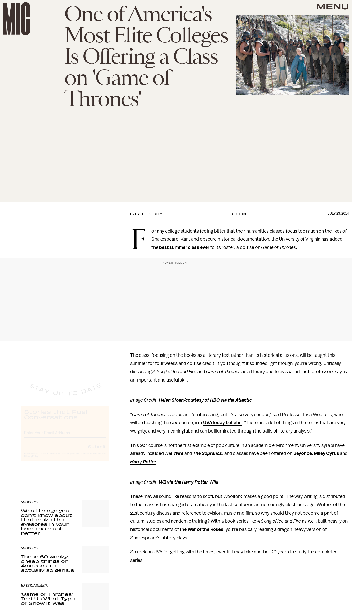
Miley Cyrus (326, 453)
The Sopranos (207, 453)
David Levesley (148, 214)
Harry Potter (143, 461)
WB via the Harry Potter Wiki (189, 482)
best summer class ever (184, 247)
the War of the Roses (201, 529)
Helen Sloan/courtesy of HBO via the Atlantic (205, 400)
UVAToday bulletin (222, 422)
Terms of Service (91, 458)
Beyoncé (302, 453)
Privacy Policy (31, 461)
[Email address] (65, 436)
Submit (97, 451)
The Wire (174, 453)
